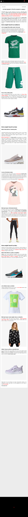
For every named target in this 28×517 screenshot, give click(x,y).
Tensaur (11, 351)
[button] (3, 1)
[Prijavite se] (24, 1)
